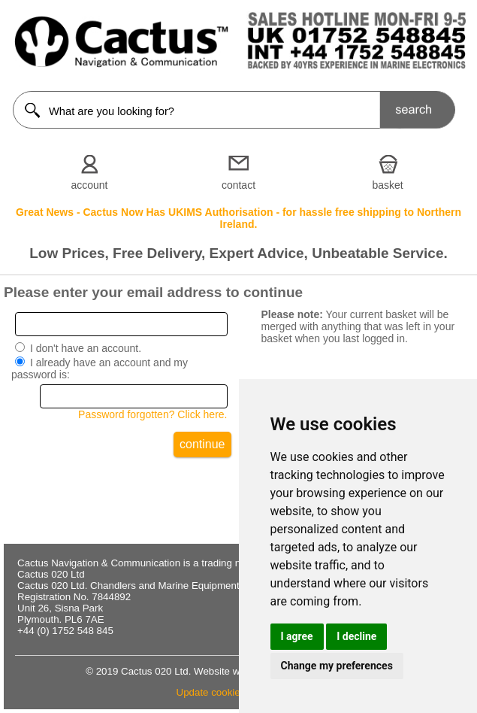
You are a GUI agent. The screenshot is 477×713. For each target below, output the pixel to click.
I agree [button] (297, 636)
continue (202, 444)
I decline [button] (356, 636)
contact (238, 185)
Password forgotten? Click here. (152, 414)
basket (387, 185)
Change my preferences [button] (337, 666)
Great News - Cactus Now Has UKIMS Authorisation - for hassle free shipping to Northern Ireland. (238, 218)
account (89, 185)
